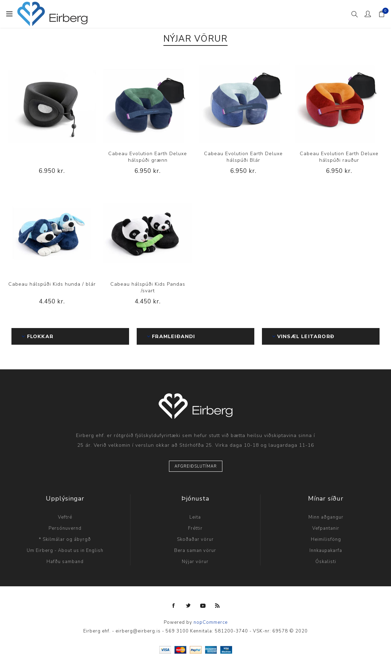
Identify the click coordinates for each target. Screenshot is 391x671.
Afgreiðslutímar (196, 466)
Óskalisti (325, 562)
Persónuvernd (65, 528)
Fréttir (195, 528)
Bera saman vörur (195, 550)
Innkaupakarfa (325, 550)
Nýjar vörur (195, 562)
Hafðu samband (65, 562)
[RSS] (217, 605)
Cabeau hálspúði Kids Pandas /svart (147, 287)
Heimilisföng (326, 539)
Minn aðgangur (325, 517)
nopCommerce (211, 622)
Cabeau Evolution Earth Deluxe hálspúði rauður (339, 156)
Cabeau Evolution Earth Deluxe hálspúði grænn (147, 156)
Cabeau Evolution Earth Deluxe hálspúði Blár (243, 156)
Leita (195, 517)
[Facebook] (173, 605)
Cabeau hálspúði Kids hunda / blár (52, 284)
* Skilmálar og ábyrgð (65, 539)
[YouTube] (203, 605)
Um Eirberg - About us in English (65, 550)
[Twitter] (188, 605)
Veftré (65, 517)
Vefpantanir (325, 528)
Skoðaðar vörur (195, 539)
